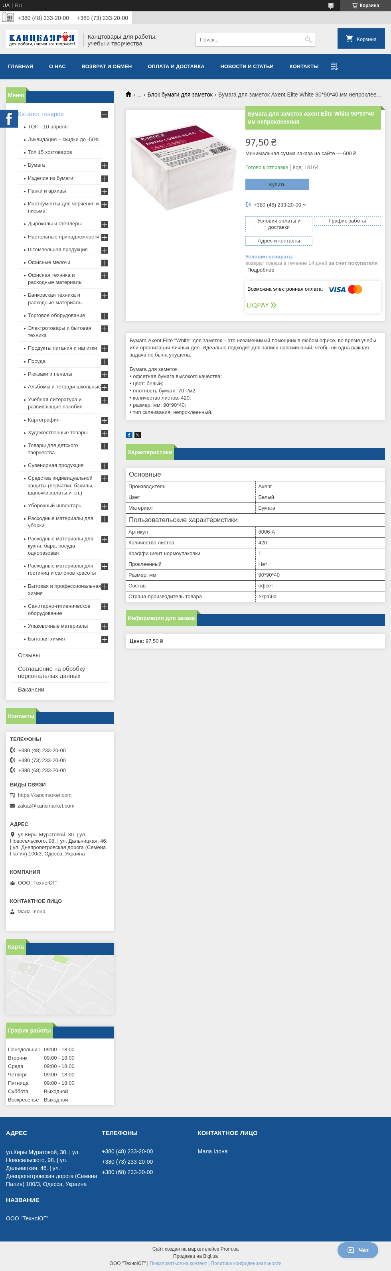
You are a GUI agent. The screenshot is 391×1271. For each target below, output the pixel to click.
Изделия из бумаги (50, 178)
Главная (20, 66)
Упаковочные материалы (58, 626)
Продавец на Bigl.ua (195, 1256)
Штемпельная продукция (58, 249)
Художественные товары (58, 432)
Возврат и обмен (107, 66)
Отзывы (29, 655)
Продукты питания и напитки (62, 348)
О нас (57, 66)
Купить (277, 184)
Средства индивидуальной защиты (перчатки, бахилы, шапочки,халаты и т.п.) (60, 485)
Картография (43, 420)
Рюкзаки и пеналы (50, 374)
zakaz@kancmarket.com (46, 806)
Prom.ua (230, 1249)
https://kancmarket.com (44, 795)
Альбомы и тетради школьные (64, 387)
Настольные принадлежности (63, 237)
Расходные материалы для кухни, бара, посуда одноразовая (60, 546)
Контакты (304, 66)
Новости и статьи (247, 66)
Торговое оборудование (56, 315)
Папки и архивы (47, 191)
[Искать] (308, 40)
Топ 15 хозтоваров (50, 152)
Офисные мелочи (49, 262)
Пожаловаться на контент (178, 1263)
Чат (358, 1250)
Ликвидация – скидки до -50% (63, 139)
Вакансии (31, 689)
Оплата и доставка (176, 66)
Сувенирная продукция (55, 465)
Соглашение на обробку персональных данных (51, 672)
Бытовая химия (46, 639)
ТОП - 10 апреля (47, 127)
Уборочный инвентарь (54, 505)
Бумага (36, 165)
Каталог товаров (41, 113)
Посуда (36, 361)
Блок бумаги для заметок (180, 94)
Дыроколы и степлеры (55, 224)
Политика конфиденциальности (246, 1263)
